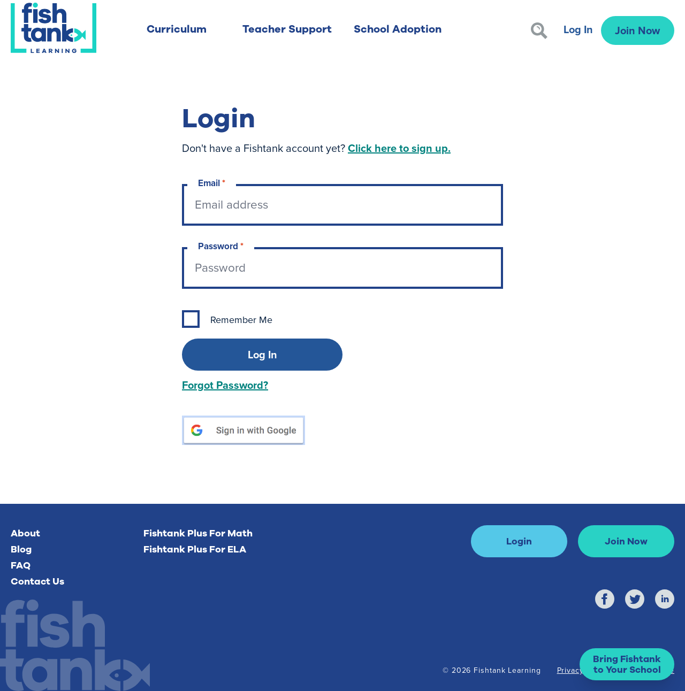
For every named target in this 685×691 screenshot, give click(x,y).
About (25, 533)
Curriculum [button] (177, 29)
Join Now (637, 30)
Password (220, 246)
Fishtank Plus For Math (198, 533)
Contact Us (37, 581)
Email (211, 183)
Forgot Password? (225, 385)
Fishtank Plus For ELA (194, 549)
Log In (578, 29)
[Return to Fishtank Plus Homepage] (53, 28)
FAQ (21, 565)
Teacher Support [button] (287, 29)
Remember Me (241, 320)
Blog (21, 549)
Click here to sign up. (399, 148)
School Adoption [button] (398, 29)
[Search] (539, 30)
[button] (627, 664)
